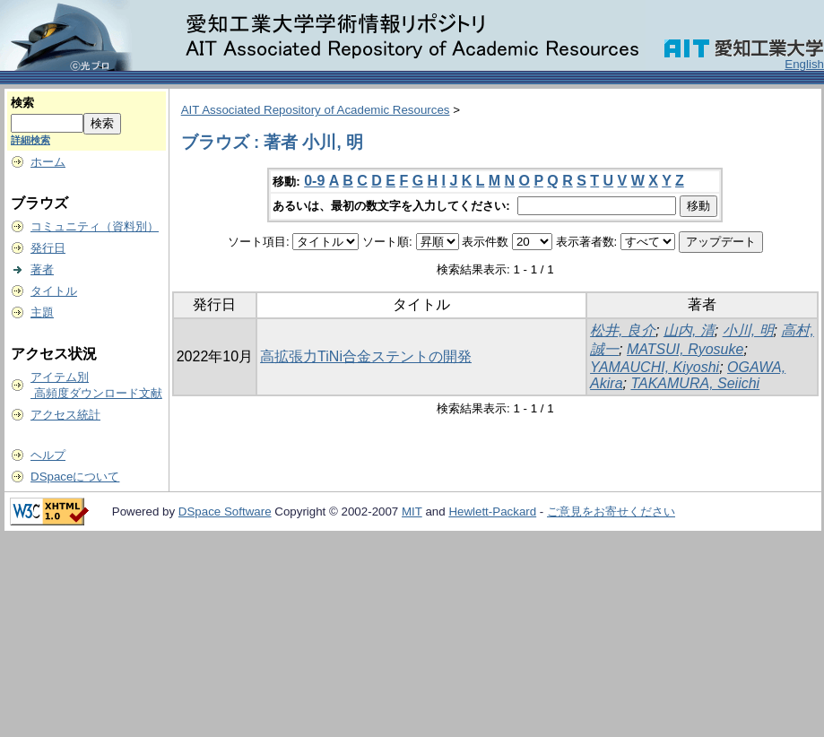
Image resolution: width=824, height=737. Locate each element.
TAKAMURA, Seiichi (694, 383)
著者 (42, 269)
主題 (42, 312)
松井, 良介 (622, 330)
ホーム (47, 162)
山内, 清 (689, 330)
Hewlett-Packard (492, 511)
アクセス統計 (65, 414)
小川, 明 (748, 330)
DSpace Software (225, 511)
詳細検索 (30, 139)
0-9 (314, 180)
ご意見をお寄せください (611, 511)
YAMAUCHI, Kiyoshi (654, 367)
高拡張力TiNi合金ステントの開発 (366, 356)
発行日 (47, 248)
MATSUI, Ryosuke (685, 349)
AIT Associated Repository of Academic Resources (315, 110)
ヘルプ (47, 455)
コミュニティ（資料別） (94, 226)
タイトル (53, 291)
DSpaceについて (74, 476)
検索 (22, 102)
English (804, 64)
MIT (412, 511)
